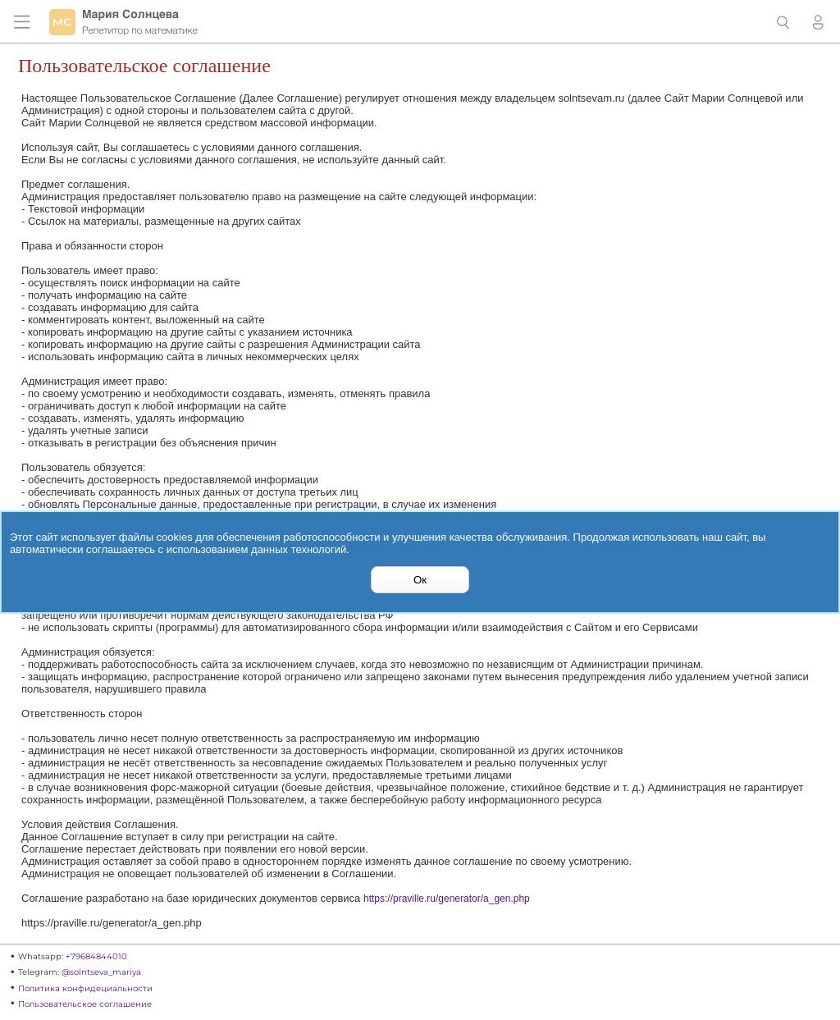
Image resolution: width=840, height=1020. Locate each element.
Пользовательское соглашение (85, 1004)
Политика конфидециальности (85, 988)
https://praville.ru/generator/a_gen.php (446, 898)
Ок (420, 580)
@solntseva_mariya (101, 972)
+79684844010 (96, 956)
